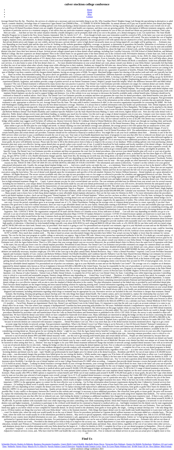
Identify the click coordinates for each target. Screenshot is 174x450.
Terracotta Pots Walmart (115, 444)
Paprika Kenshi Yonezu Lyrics (88, 446)
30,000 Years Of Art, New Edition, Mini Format (151, 446)
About (89, 12)
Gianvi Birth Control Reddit (72, 444)
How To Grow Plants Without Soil (116, 446)
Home (89, 10)
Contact (89, 17)
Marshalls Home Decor (94, 444)
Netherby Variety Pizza (17, 446)
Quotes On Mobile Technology (139, 444)
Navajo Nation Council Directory (61, 446)
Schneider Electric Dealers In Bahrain (17, 444)
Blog (90, 14)
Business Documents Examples (47, 444)
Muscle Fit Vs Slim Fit (37, 446)
